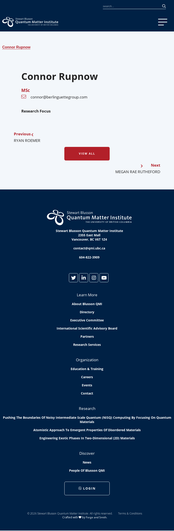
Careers (87, 377)
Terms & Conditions (130, 513)
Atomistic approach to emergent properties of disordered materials (87, 430)
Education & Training (87, 369)
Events (87, 385)
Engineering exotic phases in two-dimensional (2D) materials (87, 438)
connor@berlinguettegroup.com (59, 97)
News (87, 462)
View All (87, 153)
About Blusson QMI (87, 304)
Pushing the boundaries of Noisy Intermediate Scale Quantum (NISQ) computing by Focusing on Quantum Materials (87, 419)
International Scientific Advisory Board (87, 328)
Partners (87, 336)
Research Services (87, 344)
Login (87, 488)
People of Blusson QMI (87, 470)
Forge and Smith (96, 517)
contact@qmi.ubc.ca (89, 248)
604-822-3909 (89, 257)
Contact (87, 393)
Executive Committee (87, 320)
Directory (87, 312)
